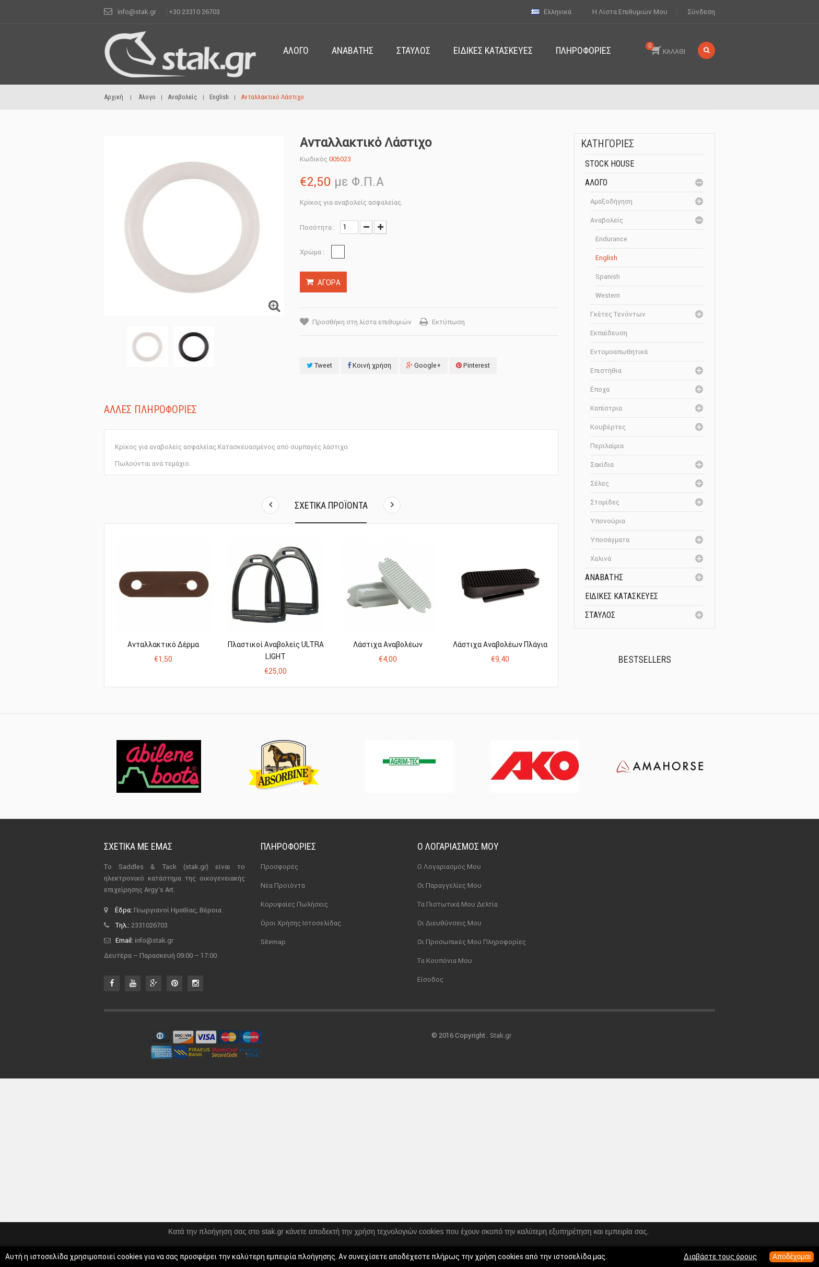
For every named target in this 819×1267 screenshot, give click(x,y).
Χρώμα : (313, 252)
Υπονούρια (607, 521)
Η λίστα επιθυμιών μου (630, 12)
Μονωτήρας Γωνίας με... (668, 826)
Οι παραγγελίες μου (449, 1074)
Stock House (609, 164)
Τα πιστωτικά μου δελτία (457, 1092)
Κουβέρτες (608, 427)
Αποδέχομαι (791, 1257)
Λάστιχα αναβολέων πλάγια (500, 644)
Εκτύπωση (448, 322)
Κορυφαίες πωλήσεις (294, 1092)
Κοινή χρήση (369, 365)
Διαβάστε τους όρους (719, 1257)
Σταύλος (600, 615)
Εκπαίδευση (608, 333)
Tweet (319, 365)
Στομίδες (604, 502)
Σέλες (599, 483)
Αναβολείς (606, 220)
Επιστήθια (606, 370)
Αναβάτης (604, 577)
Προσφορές (279, 1055)
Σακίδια (602, 464)
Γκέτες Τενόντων (618, 314)
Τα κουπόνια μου (444, 1149)
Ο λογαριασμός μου (458, 1034)
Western (607, 295)
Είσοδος (430, 1168)
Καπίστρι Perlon (662, 759)
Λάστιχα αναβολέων (388, 644)
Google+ (423, 365)
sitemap (273, 1130)
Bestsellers (644, 659)
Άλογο (596, 182)
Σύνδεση (701, 12)
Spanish (607, 276)
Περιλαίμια (607, 445)
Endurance (611, 238)
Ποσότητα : (317, 227)
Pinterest (473, 365)
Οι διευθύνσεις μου (449, 1111)
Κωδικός (313, 159)
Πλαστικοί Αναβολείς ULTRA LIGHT (276, 650)
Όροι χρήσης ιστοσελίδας (301, 1111)
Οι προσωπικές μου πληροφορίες (471, 1130)
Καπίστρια (606, 408)
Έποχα (600, 389)
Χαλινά (600, 558)
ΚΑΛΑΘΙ (665, 48)
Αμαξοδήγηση (611, 201)
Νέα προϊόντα (283, 1074)
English (606, 257)
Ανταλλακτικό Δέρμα (163, 644)
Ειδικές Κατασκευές (621, 596)
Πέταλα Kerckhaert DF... (666, 701)
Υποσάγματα (609, 539)
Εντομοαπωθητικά (619, 351)
